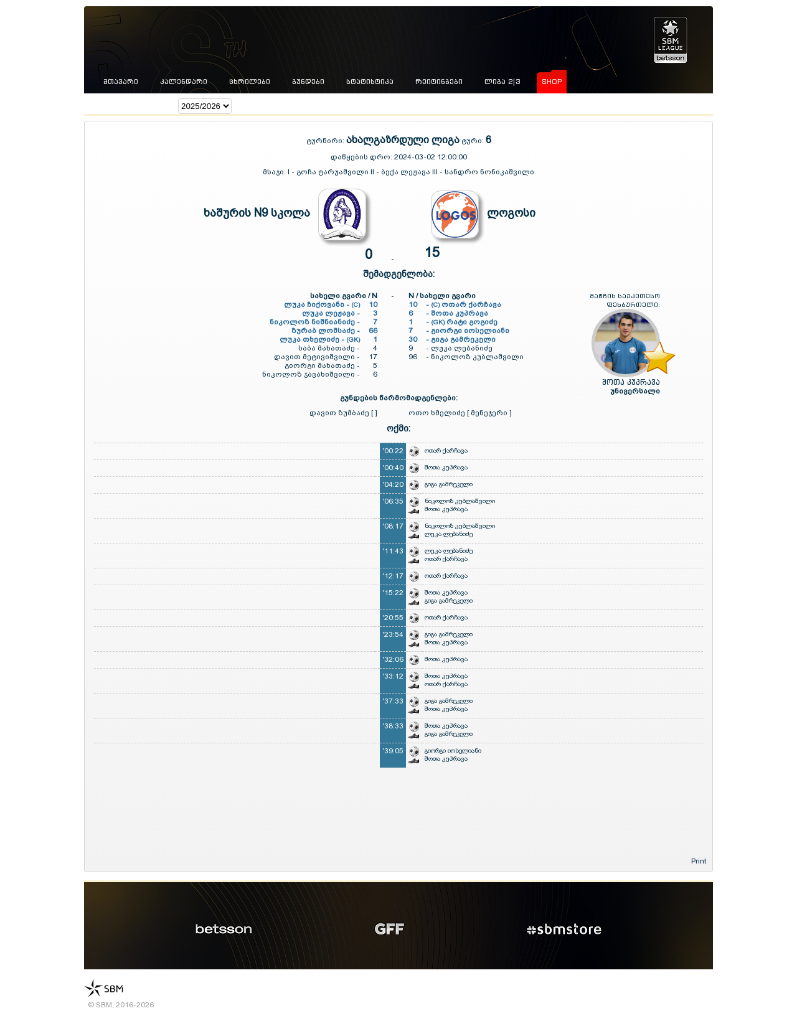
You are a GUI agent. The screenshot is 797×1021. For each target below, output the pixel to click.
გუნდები (308, 81)
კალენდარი (183, 81)
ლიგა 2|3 (502, 81)
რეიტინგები (439, 81)
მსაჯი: (275, 171)
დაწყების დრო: (361, 157)
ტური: (472, 140)
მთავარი (120, 81)
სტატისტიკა (370, 81)
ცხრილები (249, 81)
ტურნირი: (326, 140)
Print (698, 861)
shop (552, 81)
